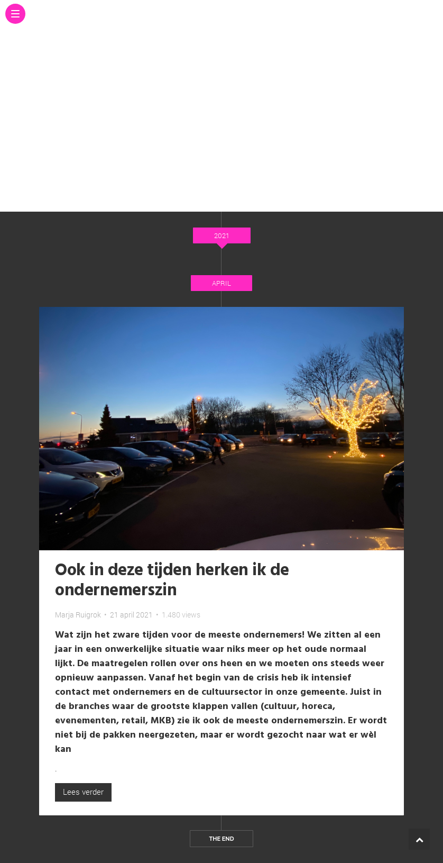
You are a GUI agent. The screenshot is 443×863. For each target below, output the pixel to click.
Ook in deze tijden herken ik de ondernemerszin (172, 580)
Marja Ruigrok (78, 615)
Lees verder (83, 791)
